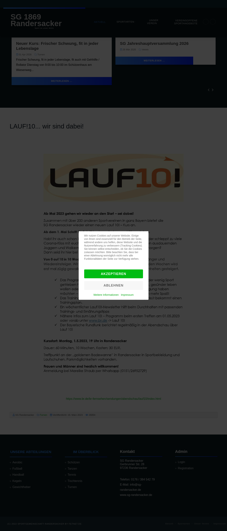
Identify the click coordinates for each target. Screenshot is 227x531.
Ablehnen (113, 285)
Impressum (127, 294)
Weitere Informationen (106, 294)
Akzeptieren (113, 274)
